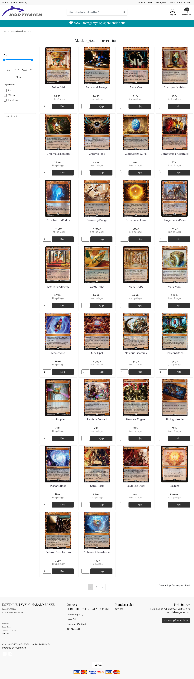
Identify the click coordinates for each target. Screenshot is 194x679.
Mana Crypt (136, 286)
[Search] (97, 12)
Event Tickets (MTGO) (180, 2)
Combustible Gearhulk (174, 153)
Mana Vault (174, 286)
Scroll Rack (97, 485)
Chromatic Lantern (58, 153)
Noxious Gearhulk (136, 352)
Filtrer (18, 77)
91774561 (75, 628)
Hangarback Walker (174, 220)
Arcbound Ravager (97, 87)
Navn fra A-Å (11, 116)
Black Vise (136, 87)
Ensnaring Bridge (97, 220)
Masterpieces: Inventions (19, 31)
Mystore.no (20, 647)
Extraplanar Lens (135, 220)
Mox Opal (97, 352)
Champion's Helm (175, 87)
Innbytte (141, 2)
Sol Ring (174, 485)
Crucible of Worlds (58, 220)
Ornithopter (58, 419)
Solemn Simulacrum (58, 552)
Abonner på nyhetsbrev (176, 620)
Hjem (150, 2)
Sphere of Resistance (97, 552)
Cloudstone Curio (136, 153)
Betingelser (161, 2)
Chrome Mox (97, 153)
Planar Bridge (58, 485)
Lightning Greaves (58, 286)
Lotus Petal (97, 286)
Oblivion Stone (175, 352)
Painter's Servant (97, 419)
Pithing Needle (175, 419)
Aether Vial (58, 87)
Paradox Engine (135, 419)
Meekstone (58, 352)
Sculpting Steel (136, 485)
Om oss (119, 609)
